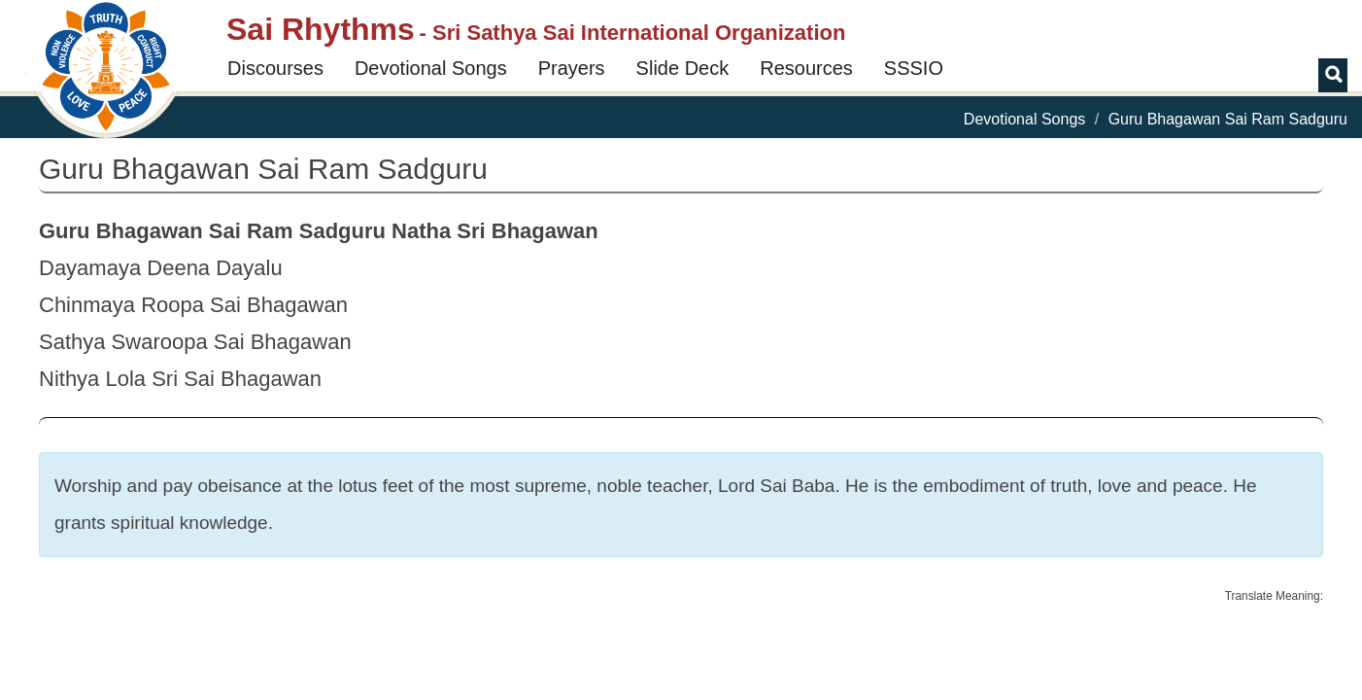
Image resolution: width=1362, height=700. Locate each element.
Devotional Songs (431, 68)
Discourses (275, 68)
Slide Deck (683, 68)
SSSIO (913, 68)
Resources (806, 68)
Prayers (571, 68)
